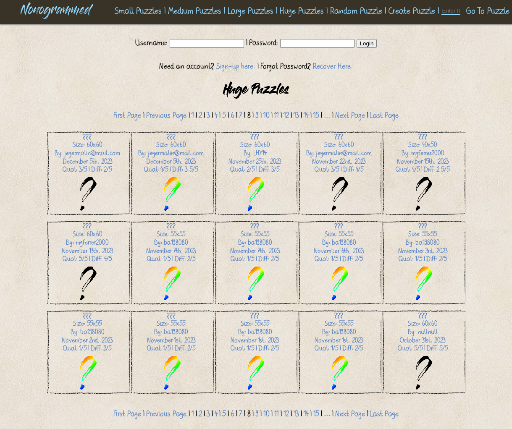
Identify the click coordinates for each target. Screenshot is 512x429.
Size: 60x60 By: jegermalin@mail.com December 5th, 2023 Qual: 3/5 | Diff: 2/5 (87, 172)
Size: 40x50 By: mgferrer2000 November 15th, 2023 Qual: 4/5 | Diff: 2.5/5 (422, 172)
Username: (152, 43)
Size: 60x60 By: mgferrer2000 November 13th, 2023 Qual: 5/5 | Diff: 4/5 (87, 262)
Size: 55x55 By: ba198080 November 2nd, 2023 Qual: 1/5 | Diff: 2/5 (87, 351)
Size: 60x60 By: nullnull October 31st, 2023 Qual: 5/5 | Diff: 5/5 (423, 351)
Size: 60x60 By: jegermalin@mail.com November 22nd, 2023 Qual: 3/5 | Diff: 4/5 (339, 172)
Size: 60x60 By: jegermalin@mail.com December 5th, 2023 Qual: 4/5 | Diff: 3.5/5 (171, 172)
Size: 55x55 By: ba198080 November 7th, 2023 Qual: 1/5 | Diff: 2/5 (171, 262)
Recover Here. (333, 66)
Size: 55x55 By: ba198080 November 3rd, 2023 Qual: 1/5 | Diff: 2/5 (422, 262)
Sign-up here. (235, 66)
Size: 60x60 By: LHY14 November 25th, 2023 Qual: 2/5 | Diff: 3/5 (254, 172)
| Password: (262, 43)
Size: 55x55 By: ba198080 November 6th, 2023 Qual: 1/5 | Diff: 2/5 (339, 262)
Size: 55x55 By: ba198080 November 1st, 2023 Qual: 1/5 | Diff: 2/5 (171, 351)
